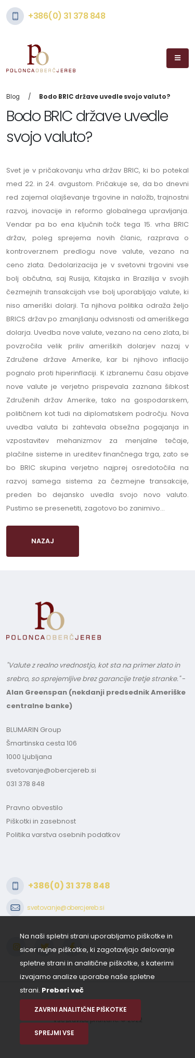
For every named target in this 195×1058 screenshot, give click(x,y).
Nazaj (42, 541)
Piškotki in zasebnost (41, 821)
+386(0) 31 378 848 (66, 16)
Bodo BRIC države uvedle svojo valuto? (105, 97)
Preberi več (63, 990)
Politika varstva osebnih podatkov (63, 835)
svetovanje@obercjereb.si (51, 770)
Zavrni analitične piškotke (80, 1009)
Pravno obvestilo (34, 808)
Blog (13, 97)
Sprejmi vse (54, 1033)
